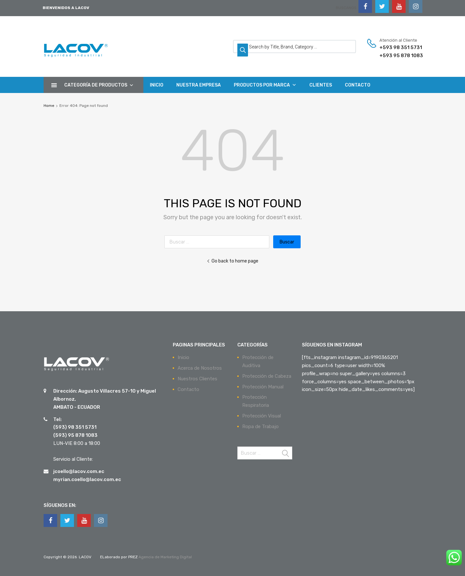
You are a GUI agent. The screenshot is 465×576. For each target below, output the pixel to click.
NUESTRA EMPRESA (198, 85)
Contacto (188, 389)
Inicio (183, 357)
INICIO (156, 85)
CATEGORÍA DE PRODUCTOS (99, 85)
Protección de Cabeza (266, 376)
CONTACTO (357, 85)
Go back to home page (232, 260)
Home (49, 105)
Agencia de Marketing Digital (165, 557)
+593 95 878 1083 (395, 55)
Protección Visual (261, 416)
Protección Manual (263, 387)
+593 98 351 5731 (395, 47)
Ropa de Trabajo (260, 426)
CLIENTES (320, 85)
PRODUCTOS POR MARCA (265, 85)
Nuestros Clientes (197, 379)
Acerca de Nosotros (200, 368)
